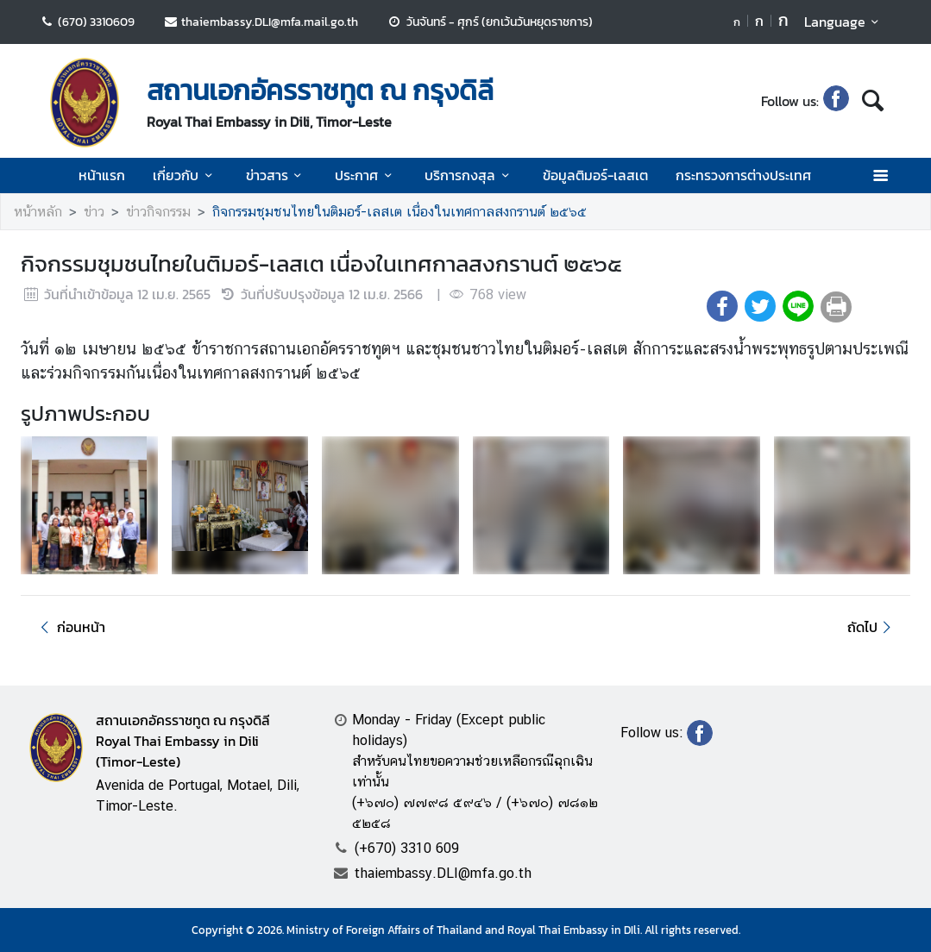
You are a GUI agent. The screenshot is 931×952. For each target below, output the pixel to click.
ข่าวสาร (276, 175)
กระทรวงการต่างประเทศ (743, 175)
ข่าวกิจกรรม (158, 212)
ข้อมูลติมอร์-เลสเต (595, 175)
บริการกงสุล (469, 175)
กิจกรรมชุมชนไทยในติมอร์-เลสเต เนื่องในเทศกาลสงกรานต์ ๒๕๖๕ (399, 212)
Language (844, 21)
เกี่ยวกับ (185, 175)
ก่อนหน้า (70, 627)
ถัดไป (871, 627)
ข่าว (94, 212)
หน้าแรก (102, 175)
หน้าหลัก (38, 212)
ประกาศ (366, 175)
